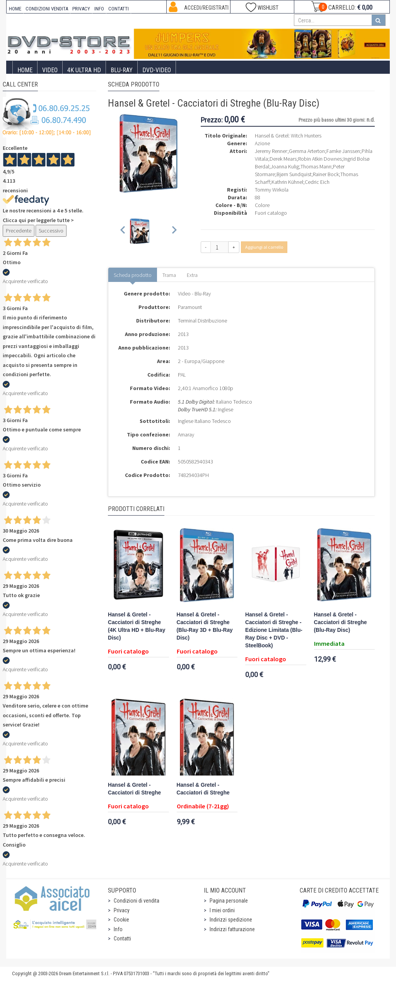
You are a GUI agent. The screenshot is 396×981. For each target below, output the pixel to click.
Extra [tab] (192, 275)
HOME (15, 9)
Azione (262, 143)
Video (50, 70)
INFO (99, 9)
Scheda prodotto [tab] (133, 275)
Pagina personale (229, 901)
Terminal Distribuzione (202, 320)
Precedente (18, 230)
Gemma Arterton (307, 151)
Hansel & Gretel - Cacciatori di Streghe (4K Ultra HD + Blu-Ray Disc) (136, 626)
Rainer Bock (326, 174)
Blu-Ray (122, 70)
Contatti (122, 938)
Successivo (51, 230)
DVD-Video (156, 70)
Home (24, 70)
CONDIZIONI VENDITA (47, 9)
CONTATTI (118, 9)
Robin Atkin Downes (320, 158)
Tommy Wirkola (271, 189)
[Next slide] (174, 231)
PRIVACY (81, 9)
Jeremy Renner (271, 151)
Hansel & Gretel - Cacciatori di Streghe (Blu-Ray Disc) (340, 622)
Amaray (186, 434)
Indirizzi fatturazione (232, 929)
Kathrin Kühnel (287, 181)
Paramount (190, 307)
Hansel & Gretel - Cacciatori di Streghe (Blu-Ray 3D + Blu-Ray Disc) (205, 626)
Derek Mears (283, 158)
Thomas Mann (315, 166)
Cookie (121, 920)
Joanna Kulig (285, 166)
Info (118, 929)
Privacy (122, 910)
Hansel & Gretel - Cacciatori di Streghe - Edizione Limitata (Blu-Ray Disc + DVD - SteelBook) (273, 630)
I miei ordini (222, 910)
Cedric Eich (317, 181)
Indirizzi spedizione (231, 920)
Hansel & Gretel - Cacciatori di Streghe (134, 789)
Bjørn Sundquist (294, 174)
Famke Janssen (343, 151)
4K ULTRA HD (84, 70)
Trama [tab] (169, 275)
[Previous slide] (123, 231)
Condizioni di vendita (136, 901)
